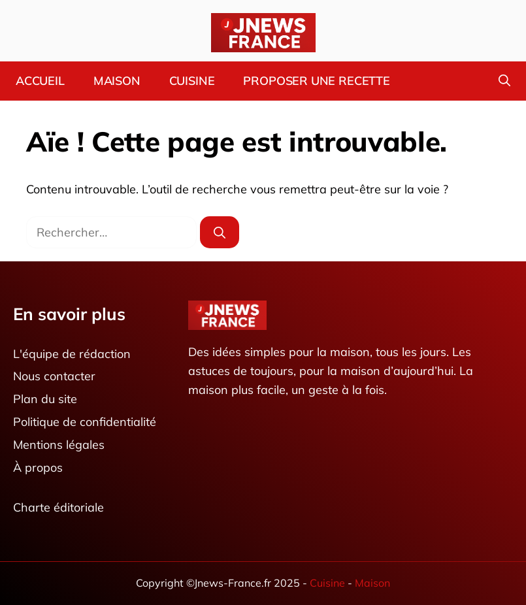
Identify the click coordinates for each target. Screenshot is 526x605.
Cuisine (192, 80)
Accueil (40, 80)
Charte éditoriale (58, 507)
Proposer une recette (316, 80)
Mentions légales (59, 444)
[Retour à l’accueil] (263, 31)
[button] (504, 81)
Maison (116, 80)
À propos (38, 467)
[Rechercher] (219, 232)
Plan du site (45, 399)
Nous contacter (54, 376)
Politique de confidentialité (84, 421)
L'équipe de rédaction (72, 353)
